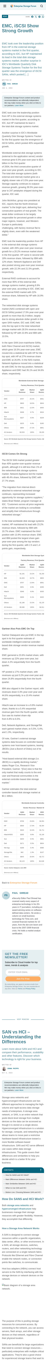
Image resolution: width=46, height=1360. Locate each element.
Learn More (19, 105)
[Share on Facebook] (32, 17)
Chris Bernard (8, 1145)
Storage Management (34, 1284)
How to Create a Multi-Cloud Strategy (21, 1097)
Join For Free (23, 979)
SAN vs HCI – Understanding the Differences (19, 1055)
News (5, 16)
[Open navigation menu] (5, 6)
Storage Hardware (33, 1276)
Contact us (6, 1272)
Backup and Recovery (34, 1296)
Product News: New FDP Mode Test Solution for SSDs (20, 1139)
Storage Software (32, 1280)
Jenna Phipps (8, 1061)
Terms (20, 989)
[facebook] (16, 1260)
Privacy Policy (30, 989)
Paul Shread (10, 84)
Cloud (27, 1292)
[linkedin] (23, 1260)
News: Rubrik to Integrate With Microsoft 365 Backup (18, 1182)
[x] (29, 1260)
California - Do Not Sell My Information (33, 1330)
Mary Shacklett (9, 1101)
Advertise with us (9, 1276)
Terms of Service (6, 1330)
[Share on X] (36, 17)
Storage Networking (33, 1288)
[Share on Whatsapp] (43, 17)
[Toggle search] (41, 6)
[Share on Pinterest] (39, 17)
